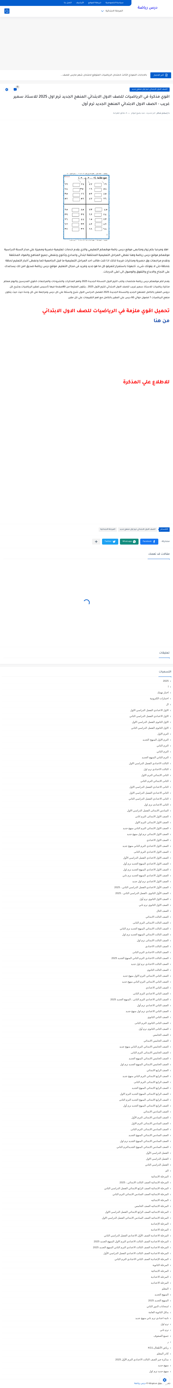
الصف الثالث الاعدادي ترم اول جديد (150, 963)
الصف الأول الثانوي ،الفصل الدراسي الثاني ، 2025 (142, 893)
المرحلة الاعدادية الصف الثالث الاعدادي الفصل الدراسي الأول (136, 1253)
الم (167, 1170)
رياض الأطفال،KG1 (158, 1347)
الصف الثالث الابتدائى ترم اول (153, 940)
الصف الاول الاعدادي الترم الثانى (151, 851)
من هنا (162, 321)
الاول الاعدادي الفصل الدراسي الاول (149, 710)
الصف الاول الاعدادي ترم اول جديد (150, 881)
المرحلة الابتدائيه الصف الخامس (152, 1206)
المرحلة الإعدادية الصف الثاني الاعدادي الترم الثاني (142, 1259)
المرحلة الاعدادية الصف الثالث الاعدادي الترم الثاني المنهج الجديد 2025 (131, 1247)
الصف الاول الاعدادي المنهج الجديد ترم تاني (145, 875)
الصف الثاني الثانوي (158, 1017)
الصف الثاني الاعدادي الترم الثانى (151, 993)
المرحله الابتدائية (160, 1270)
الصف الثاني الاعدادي (157, 987)
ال (167, 704)
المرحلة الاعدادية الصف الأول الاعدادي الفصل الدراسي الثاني (136, 1235)
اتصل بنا (68, 3)
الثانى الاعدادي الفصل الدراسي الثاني (149, 798)
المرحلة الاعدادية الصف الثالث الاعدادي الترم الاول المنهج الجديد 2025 (131, 1241)
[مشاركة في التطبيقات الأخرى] (96, 542)
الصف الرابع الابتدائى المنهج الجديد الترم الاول (144, 1093)
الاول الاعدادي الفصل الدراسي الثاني (149, 716)
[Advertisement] (86, 43)
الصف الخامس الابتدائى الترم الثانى (150, 1052)
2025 (166, 680)
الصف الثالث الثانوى (158, 969)
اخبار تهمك (163, 692)
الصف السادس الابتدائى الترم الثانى (150, 1129)
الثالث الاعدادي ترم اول (156, 769)
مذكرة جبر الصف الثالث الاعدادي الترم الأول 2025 (142, 1359)
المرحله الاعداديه (160, 1282)
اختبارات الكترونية (159, 698)
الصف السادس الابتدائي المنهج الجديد (149, 1135)
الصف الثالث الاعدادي (157, 946)
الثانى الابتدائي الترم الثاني (154, 781)
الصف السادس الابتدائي (156, 1111)
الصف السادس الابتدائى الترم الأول (150, 1117)
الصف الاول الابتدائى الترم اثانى (152, 816)
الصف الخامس (161, 1034)
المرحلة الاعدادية (160, 1229)
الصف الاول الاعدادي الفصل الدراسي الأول (146, 857)
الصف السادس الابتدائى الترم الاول (150, 1123)
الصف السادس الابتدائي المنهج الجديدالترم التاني (143, 1146)
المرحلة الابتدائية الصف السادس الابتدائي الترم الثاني (141, 1194)
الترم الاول (163, 733)
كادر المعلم (163, 1353)
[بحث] (6, 11)
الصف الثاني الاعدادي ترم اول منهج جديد (147, 1011)
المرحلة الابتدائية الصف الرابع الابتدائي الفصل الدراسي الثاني (136, 1188)
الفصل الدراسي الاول (157, 1158)
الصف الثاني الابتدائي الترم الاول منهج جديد (146, 975)
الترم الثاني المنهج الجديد (155, 757)
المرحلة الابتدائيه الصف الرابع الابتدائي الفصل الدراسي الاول (137, 1211)
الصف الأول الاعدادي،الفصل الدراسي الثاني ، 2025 (141, 887)
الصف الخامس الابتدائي (156, 1040)
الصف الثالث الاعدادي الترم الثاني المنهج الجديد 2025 (140, 958)
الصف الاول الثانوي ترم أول (154, 899)
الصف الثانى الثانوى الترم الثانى (152, 1023)
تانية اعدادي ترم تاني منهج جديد (152, 1318)
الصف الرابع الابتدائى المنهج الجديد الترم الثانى (144, 1099)
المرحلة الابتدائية (114, 11)
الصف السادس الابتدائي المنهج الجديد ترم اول (144, 1141)
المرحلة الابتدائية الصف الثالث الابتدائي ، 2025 (144, 1182)
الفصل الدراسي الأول (157, 1152)
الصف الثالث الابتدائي (157, 916)
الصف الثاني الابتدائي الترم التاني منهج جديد (145, 981)
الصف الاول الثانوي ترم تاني (154, 904)
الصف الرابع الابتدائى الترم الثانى (151, 1082)
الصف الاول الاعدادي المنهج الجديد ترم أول (146, 863)
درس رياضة (147, 8)
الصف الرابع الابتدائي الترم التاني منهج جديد (145, 1076)
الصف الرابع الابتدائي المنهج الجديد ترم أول (146, 1105)
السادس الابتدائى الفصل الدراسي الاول (148, 810)
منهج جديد (163, 1365)
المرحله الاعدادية (160, 1276)
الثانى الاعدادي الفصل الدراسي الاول (149, 786)
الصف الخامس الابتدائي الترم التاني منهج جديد (144, 1046)
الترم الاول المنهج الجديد (156, 739)
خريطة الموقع (94, 3)
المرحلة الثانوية (161, 1265)
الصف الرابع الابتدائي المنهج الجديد (150, 1087)
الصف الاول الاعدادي (158, 840)
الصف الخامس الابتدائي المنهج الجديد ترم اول (144, 1064)
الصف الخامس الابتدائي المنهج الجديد (149, 1058)
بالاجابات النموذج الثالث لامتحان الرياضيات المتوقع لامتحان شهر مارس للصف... (104, 75)
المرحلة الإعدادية (160, 1223)
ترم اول (165, 1324)
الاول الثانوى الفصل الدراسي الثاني (150, 727)
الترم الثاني (163, 751)
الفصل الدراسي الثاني (157, 1164)
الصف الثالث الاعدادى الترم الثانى (150, 952)
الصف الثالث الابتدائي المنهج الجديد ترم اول (145, 934)
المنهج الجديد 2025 (158, 1300)
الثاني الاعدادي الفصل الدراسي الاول (149, 792)
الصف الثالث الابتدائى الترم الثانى (151, 922)
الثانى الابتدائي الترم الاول (155, 775)
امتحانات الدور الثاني (158, 1306)
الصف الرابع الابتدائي (158, 1070)
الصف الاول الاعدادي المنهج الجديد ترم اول (146, 869)
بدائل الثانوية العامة (159, 1312)
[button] (149, 542)
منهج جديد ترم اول (159, 1371)
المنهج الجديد (162, 1294)
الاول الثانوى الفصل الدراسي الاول (150, 721)
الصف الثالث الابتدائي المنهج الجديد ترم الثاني (144, 928)
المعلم (165, 1288)
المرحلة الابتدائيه (160, 1200)
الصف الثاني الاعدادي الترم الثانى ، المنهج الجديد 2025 (139, 999)
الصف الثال (162, 910)
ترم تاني (164, 1329)
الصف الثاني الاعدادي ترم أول (153, 1005)
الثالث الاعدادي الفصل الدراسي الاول (149, 763)
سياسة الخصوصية (114, 3)
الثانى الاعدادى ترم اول (156, 804)
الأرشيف (80, 3)
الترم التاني (163, 745)
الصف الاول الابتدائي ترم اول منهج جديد (149, 89)
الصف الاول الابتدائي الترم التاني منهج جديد (146, 828)
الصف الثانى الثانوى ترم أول (154, 1028)
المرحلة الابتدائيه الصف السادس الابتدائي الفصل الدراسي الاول (135, 1217)
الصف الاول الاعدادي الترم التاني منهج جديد (145, 845)
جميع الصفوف (161, 1335)
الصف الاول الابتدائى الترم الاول (152, 822)
